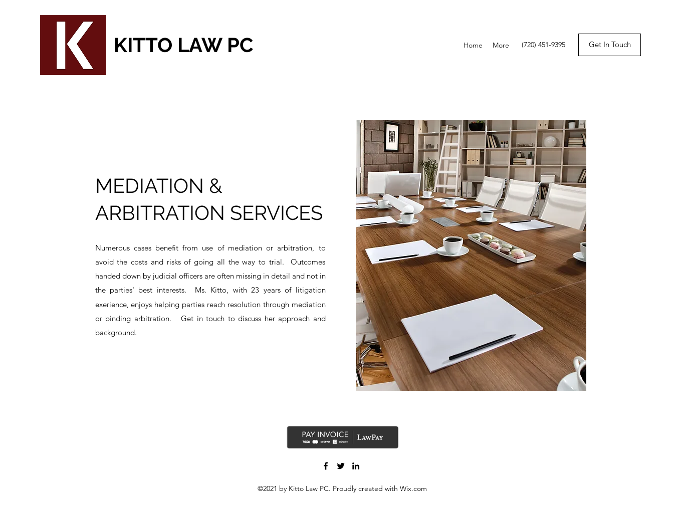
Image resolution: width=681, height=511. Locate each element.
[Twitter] (341, 466)
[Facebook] (326, 466)
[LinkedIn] (356, 466)
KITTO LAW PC (183, 45)
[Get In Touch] (609, 45)
